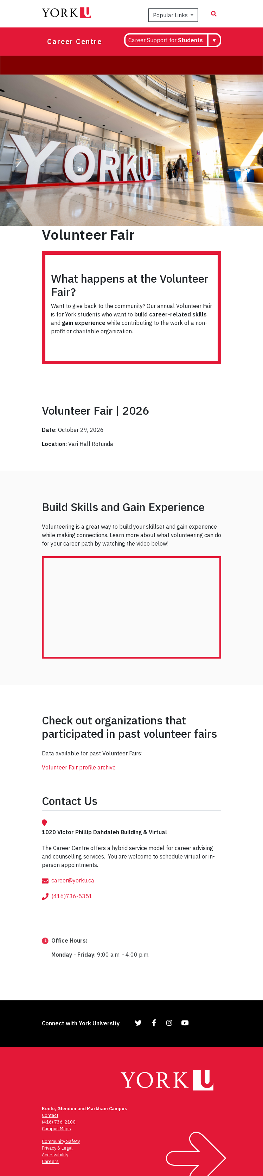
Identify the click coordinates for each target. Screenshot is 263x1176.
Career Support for (165, 40)
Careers (50, 1161)
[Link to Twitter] (138, 1022)
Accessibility (55, 1155)
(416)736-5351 (71, 908)
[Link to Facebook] (154, 1022)
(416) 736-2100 (59, 1122)
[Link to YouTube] (185, 1022)
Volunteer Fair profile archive (79, 767)
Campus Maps (56, 1129)
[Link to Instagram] (169, 1022)
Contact (50, 1115)
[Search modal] (213, 13)
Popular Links (171, 15)
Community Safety (61, 1141)
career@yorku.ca (72, 892)
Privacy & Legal (57, 1148)
